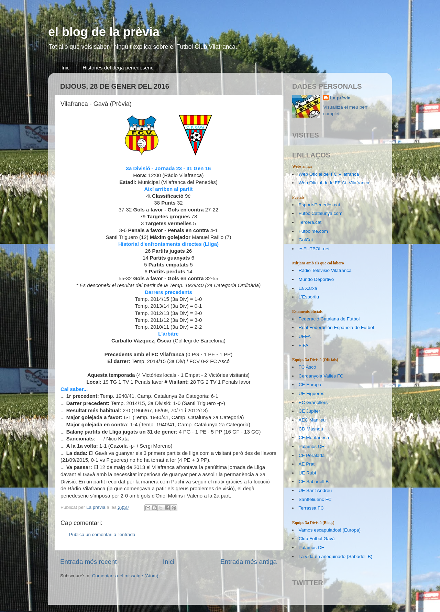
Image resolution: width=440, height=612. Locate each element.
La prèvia (340, 97)
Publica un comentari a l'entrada (102, 534)
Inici (66, 67)
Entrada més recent (88, 561)
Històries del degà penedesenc (117, 67)
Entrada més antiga (248, 561)
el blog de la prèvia (104, 32)
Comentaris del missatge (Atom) (125, 575)
